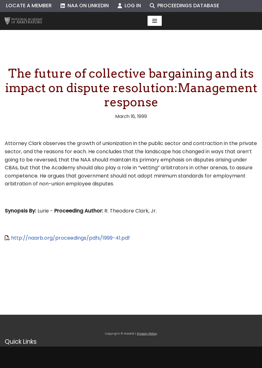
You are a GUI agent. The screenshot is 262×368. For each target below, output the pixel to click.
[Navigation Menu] (154, 20)
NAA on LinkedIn (85, 5)
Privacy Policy (147, 333)
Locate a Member (29, 5)
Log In (129, 5)
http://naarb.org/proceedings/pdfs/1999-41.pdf (70, 238)
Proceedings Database (184, 5)
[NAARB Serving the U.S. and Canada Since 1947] (24, 21)
